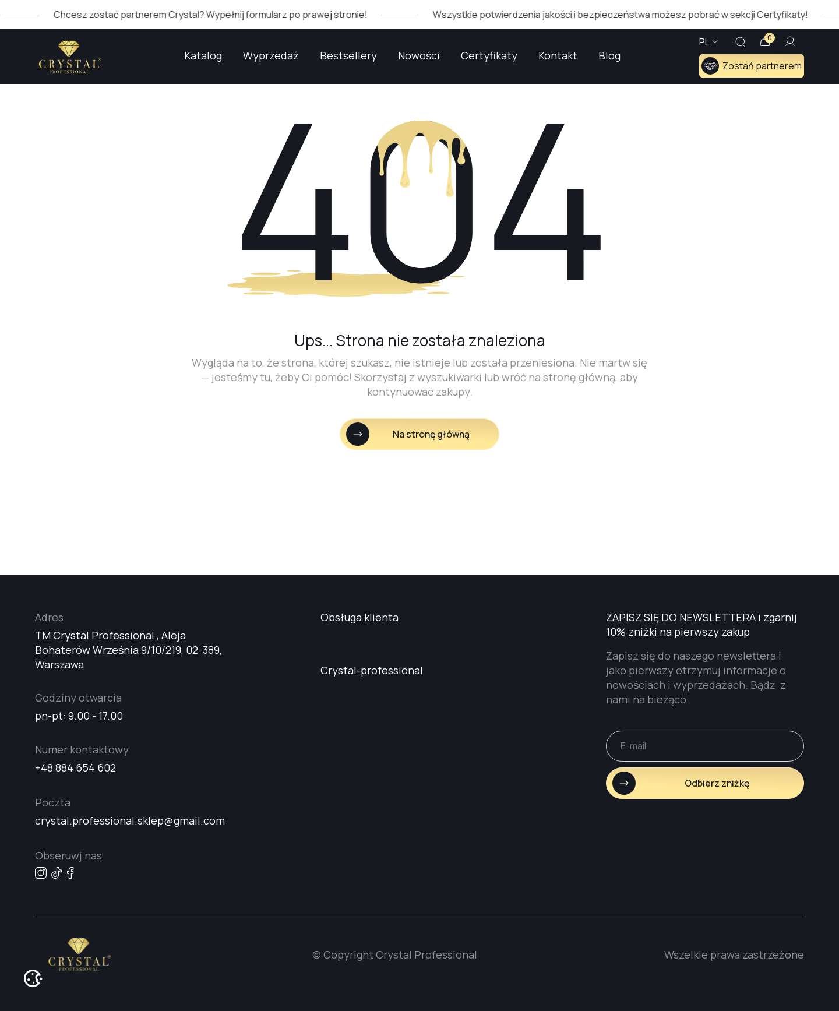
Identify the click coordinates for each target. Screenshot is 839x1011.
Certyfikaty (489, 55)
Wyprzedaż (271, 55)
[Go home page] (70, 57)
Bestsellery (348, 55)
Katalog (203, 55)
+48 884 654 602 (75, 767)
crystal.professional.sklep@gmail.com (130, 820)
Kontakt (557, 55)
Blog (609, 55)
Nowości (419, 55)
